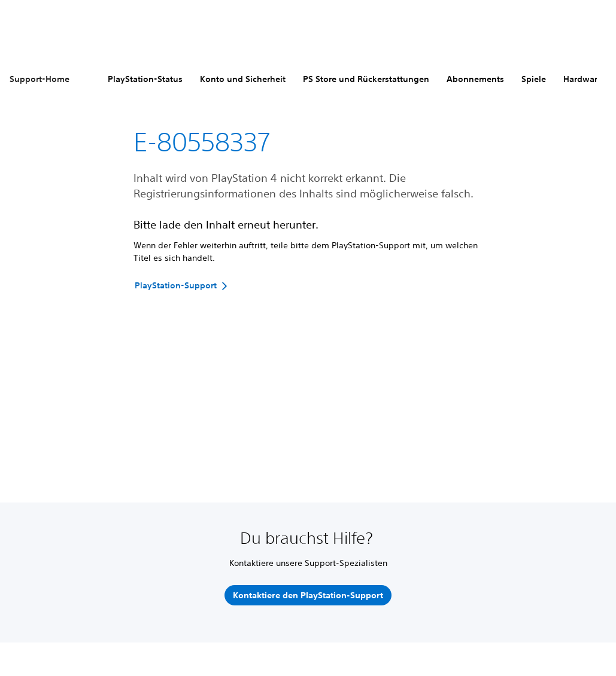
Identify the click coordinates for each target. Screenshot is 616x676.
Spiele (533, 79)
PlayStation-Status (145, 79)
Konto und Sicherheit (243, 79)
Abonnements (475, 79)
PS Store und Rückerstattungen (366, 79)
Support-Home (39, 79)
